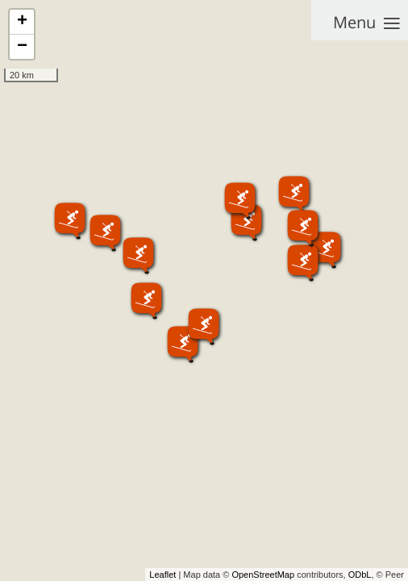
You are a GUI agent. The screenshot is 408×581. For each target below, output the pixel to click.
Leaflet (162, 574)
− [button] (22, 47)
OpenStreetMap (262, 574)
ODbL (360, 574)
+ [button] (22, 22)
